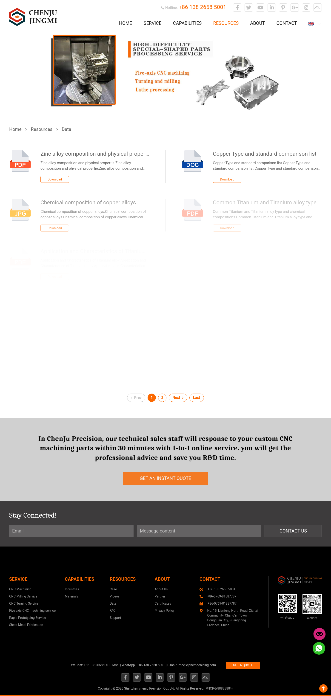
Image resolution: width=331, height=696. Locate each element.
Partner (160, 596)
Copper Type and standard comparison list (265, 154)
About (257, 23)
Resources (226, 23)
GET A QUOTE (243, 665)
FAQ (112, 610)
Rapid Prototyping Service (27, 618)
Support (115, 618)
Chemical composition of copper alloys (88, 202)
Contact (286, 23)
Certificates (163, 603)
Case (113, 589)
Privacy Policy (164, 610)
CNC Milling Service (23, 596)
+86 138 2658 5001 (202, 7)
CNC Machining (20, 589)
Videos (115, 596)
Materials (71, 596)
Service (153, 23)
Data (66, 129)
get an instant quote (165, 478)
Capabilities (187, 23)
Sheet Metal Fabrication (26, 625)
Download (55, 179)
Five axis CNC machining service (32, 610)
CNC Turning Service (23, 603)
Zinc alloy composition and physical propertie (95, 154)
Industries (72, 589)
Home (125, 23)
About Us (161, 589)
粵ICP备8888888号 (219, 688)
